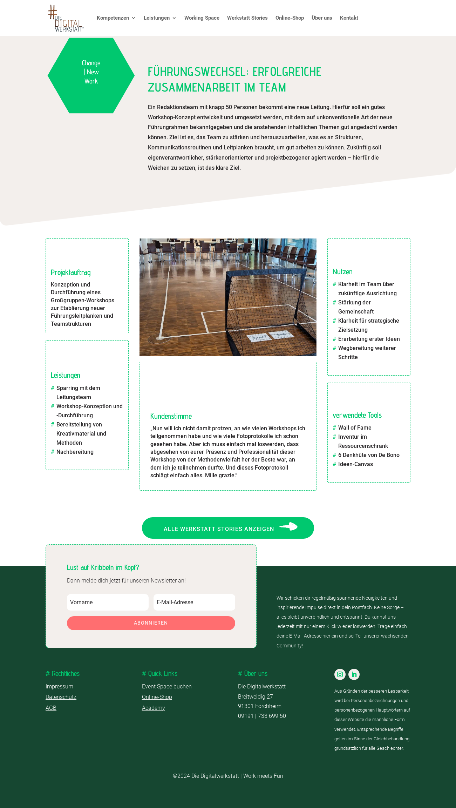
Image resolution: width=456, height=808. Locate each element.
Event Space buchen (167, 686)
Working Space (201, 18)
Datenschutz (61, 697)
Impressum (59, 686)
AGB (51, 708)
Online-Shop (289, 18)
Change (91, 63)
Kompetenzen (113, 18)
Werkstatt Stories (247, 18)
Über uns (322, 18)
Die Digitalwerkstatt (262, 686)
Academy (153, 708)
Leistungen (157, 18)
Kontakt (349, 18)
